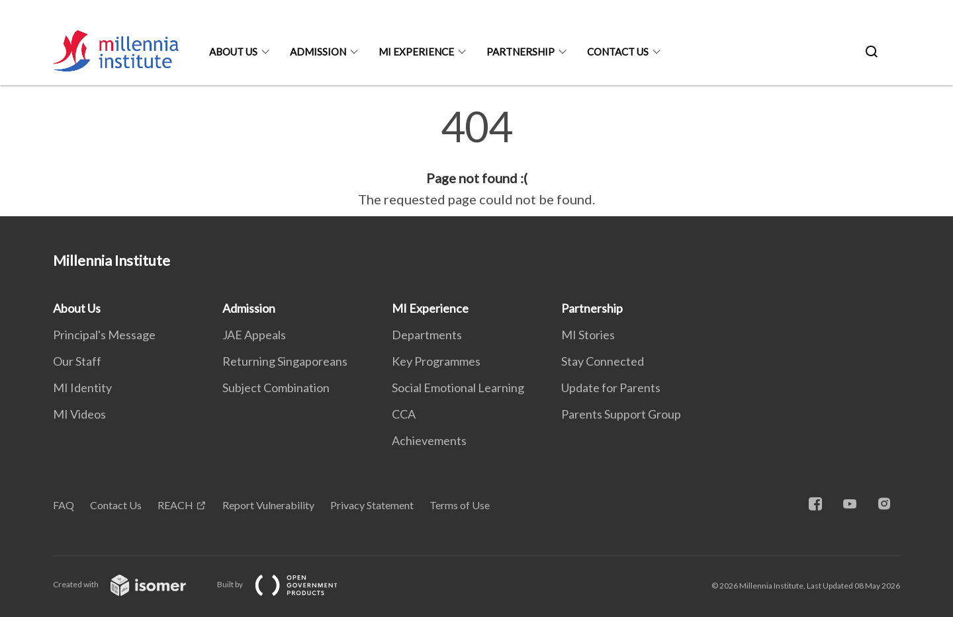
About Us (233, 52)
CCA (404, 414)
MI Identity (82, 387)
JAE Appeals (254, 334)
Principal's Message (104, 334)
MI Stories (588, 334)
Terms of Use (460, 505)
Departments (427, 334)
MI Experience (416, 52)
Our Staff (77, 361)
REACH (175, 505)
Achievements (429, 440)
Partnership (520, 52)
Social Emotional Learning (458, 387)
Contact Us (618, 52)
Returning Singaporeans (284, 361)
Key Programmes (436, 361)
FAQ (63, 505)
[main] (476, 157)
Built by (288, 584)
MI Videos (79, 414)
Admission (318, 52)
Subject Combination (276, 387)
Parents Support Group (621, 414)
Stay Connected (602, 361)
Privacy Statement (372, 505)
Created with (130, 584)
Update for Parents (610, 387)
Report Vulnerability (268, 505)
